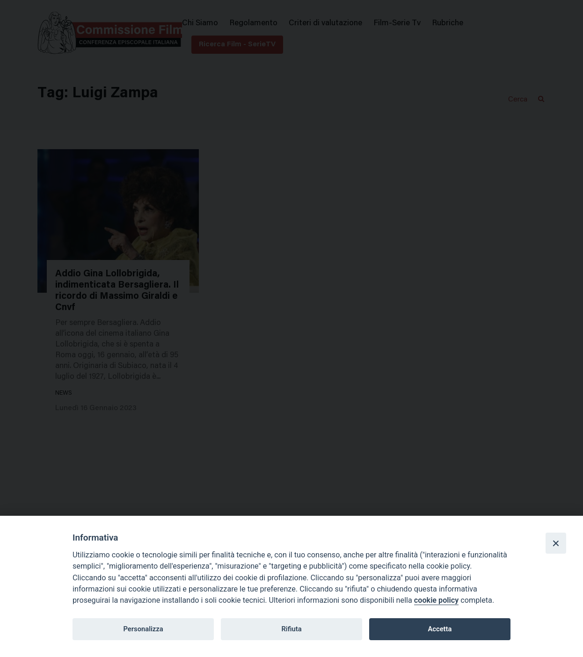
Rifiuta (291, 629)
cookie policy (436, 600)
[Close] (556, 543)
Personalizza (143, 629)
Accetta (440, 629)
